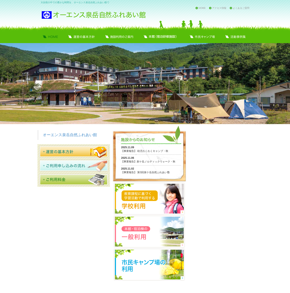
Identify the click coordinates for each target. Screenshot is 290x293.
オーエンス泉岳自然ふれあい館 (70, 135)
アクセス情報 (219, 8)
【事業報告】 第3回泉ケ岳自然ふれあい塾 (145, 172)
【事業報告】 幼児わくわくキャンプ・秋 (144, 151)
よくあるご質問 (241, 8)
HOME (202, 8)
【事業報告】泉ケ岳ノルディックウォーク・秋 (148, 161)
